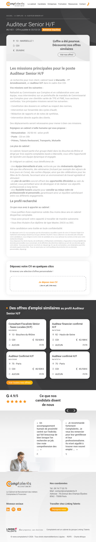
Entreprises (52, 4)
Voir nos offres (66, 54)
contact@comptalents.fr (66, 491)
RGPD (69, 537)
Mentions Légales (57, 537)
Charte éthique (79, 537)
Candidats (42, 4)
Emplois (20, 16)
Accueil (9, 16)
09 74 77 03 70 (60, 488)
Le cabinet (32, 4)
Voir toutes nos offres (19, 382)
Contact (82, 4)
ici (49, 245)
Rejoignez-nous (59, 509)
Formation (62, 4)
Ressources (73, 4)
